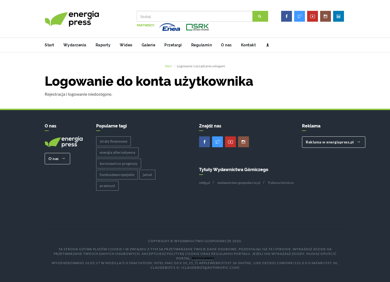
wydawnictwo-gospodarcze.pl (238, 183)
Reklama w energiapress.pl (333, 142)
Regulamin (201, 45)
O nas (226, 45)
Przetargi (173, 45)
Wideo (126, 45)
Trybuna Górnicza (281, 183)
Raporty (103, 45)
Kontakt (248, 45)
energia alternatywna (117, 152)
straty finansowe (113, 141)
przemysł (107, 185)
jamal (147, 174)
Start (49, 45)
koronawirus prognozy (119, 163)
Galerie (148, 45)
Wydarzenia (74, 45)
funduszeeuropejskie (117, 174)
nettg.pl (204, 183)
